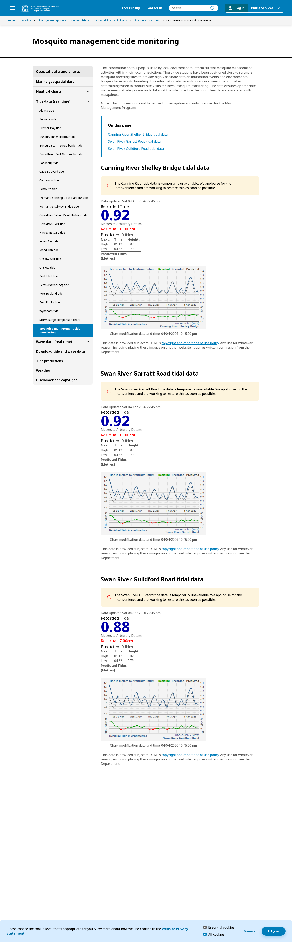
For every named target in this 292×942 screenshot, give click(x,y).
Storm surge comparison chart (59, 320)
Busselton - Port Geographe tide (61, 154)
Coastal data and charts (111, 20)
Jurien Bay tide (48, 241)
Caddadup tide (48, 163)
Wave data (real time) (54, 341)
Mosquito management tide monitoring (60, 330)
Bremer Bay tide (50, 128)
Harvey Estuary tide (52, 232)
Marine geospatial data (55, 81)
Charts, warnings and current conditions (63, 20)
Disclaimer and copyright (56, 380)
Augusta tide (47, 119)
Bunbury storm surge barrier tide (61, 145)
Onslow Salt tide (50, 259)
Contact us (154, 8)
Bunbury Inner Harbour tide (57, 137)
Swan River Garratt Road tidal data (134, 141)
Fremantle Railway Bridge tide (59, 206)
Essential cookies (221, 927)
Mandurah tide (49, 250)
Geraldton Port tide (52, 224)
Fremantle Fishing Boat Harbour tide (63, 198)
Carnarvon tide (49, 180)
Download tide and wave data (60, 351)
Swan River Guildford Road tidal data (136, 149)
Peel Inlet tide (48, 276)
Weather (43, 370)
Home (12, 20)
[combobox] (193, 8)
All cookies (216, 934)
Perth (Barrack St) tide (54, 285)
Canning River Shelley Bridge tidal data (138, 134)
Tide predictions (49, 361)
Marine (26, 20)
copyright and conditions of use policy (190, 343)
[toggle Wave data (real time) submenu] (88, 342)
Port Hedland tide (51, 293)
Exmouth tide (48, 189)
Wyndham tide (48, 311)
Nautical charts (49, 91)
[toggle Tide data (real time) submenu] (88, 101)
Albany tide (46, 110)
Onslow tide (47, 267)
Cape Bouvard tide (51, 171)
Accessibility (130, 8)
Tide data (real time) (146, 20)
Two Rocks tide (49, 302)
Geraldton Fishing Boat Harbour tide (63, 215)
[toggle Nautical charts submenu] (88, 91)
